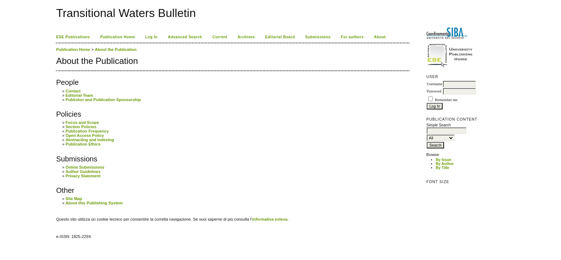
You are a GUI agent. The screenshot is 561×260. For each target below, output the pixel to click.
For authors (352, 37)
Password (434, 91)
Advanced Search (185, 37)
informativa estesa (269, 219)
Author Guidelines (83, 171)
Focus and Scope (82, 122)
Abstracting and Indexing (90, 140)
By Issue (443, 160)
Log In (151, 37)
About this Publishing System (94, 203)
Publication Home (117, 37)
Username (434, 84)
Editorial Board (280, 37)
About (380, 37)
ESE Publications (73, 37)
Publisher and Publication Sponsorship (103, 100)
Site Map (74, 198)
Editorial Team (79, 95)
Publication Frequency (87, 131)
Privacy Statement (83, 176)
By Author (445, 164)
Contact (73, 91)
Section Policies (81, 127)
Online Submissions (85, 167)
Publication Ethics (83, 144)
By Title (442, 168)
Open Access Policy (85, 135)
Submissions (317, 37)
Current (219, 37)
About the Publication (116, 49)
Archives (246, 37)
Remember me (446, 100)
